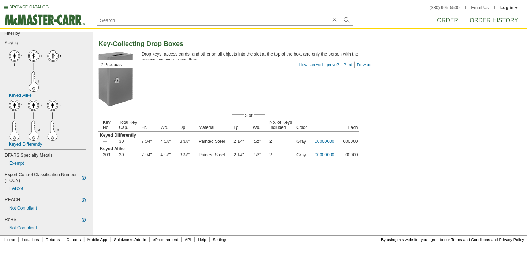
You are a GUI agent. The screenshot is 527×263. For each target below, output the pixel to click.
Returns (53, 239)
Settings (220, 239)
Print (348, 64)
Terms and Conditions (470, 239)
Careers (73, 239)
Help (202, 239)
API (188, 239)
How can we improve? (319, 64)
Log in (509, 7)
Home (9, 239)
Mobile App (97, 239)
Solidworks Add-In (130, 239)
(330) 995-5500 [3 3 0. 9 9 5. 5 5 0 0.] (445, 7)
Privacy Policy (511, 239)
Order (447, 20)
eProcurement (165, 239)
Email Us (480, 7)
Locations (30, 239)
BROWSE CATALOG (29, 7)
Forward (364, 64)
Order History (494, 20)
